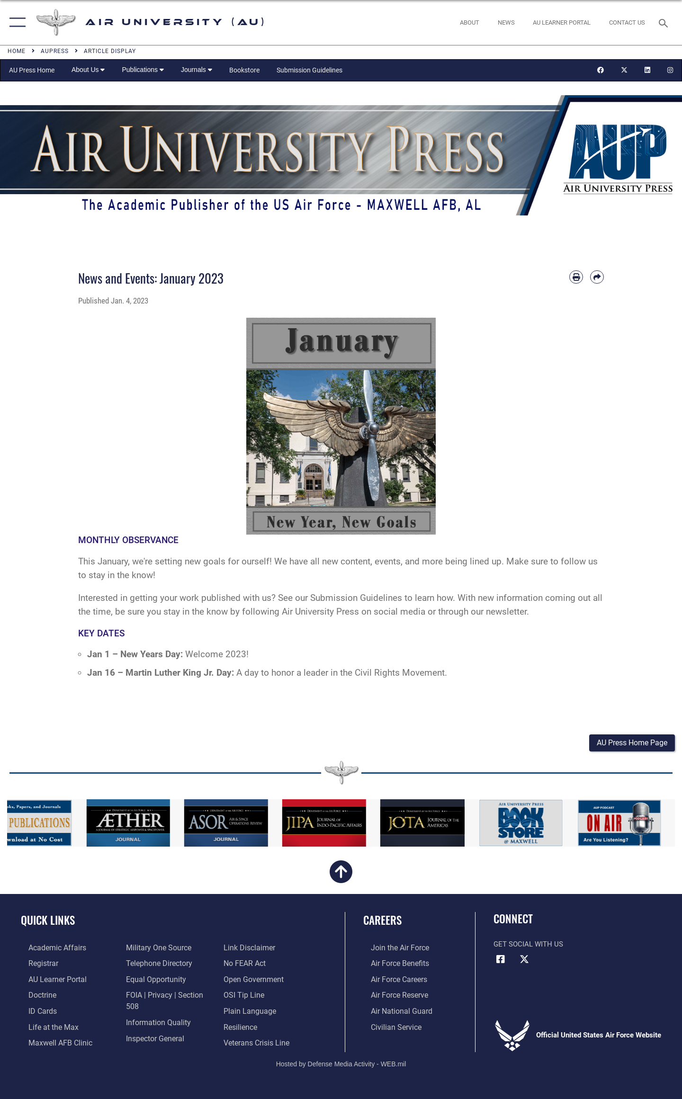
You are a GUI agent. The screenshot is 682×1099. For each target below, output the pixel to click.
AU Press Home (31, 70)
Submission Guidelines (309, 70)
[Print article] (576, 277)
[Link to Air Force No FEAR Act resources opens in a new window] (246, 949)
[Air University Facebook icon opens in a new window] (501, 961)
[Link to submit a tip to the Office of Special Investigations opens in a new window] (245, 979)
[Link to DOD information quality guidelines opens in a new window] (154, 1011)
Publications (142, 69)
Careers (382, 921)
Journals (196, 69)
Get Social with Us (528, 945)
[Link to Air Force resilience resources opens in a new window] (242, 1011)
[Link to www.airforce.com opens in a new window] (391, 949)
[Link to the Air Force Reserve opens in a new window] (391, 995)
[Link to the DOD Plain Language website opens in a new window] (250, 995)
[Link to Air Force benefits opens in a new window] (391, 964)
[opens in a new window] (562, 22)
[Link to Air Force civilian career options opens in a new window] (387, 1026)
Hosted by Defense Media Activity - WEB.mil (341, 1059)
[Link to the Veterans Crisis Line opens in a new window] (258, 1026)
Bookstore (244, 70)
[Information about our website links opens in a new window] (148, 1041)
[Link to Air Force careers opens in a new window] (391, 979)
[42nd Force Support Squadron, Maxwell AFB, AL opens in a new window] (44, 1026)
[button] (15, 22)
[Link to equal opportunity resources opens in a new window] (152, 979)
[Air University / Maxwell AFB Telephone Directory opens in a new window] (155, 964)
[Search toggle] (664, 22)
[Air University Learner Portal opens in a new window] (49, 979)
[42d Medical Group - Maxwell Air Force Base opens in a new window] (51, 1041)
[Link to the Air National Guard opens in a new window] (392, 1011)
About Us (88, 69)
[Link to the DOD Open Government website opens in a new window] (254, 964)
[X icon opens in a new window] (524, 961)
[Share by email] (597, 277)
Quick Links (48, 921)
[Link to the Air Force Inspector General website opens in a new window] (151, 1026)
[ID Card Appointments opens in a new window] (34, 1011)
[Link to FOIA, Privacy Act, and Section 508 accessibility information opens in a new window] (167, 995)
